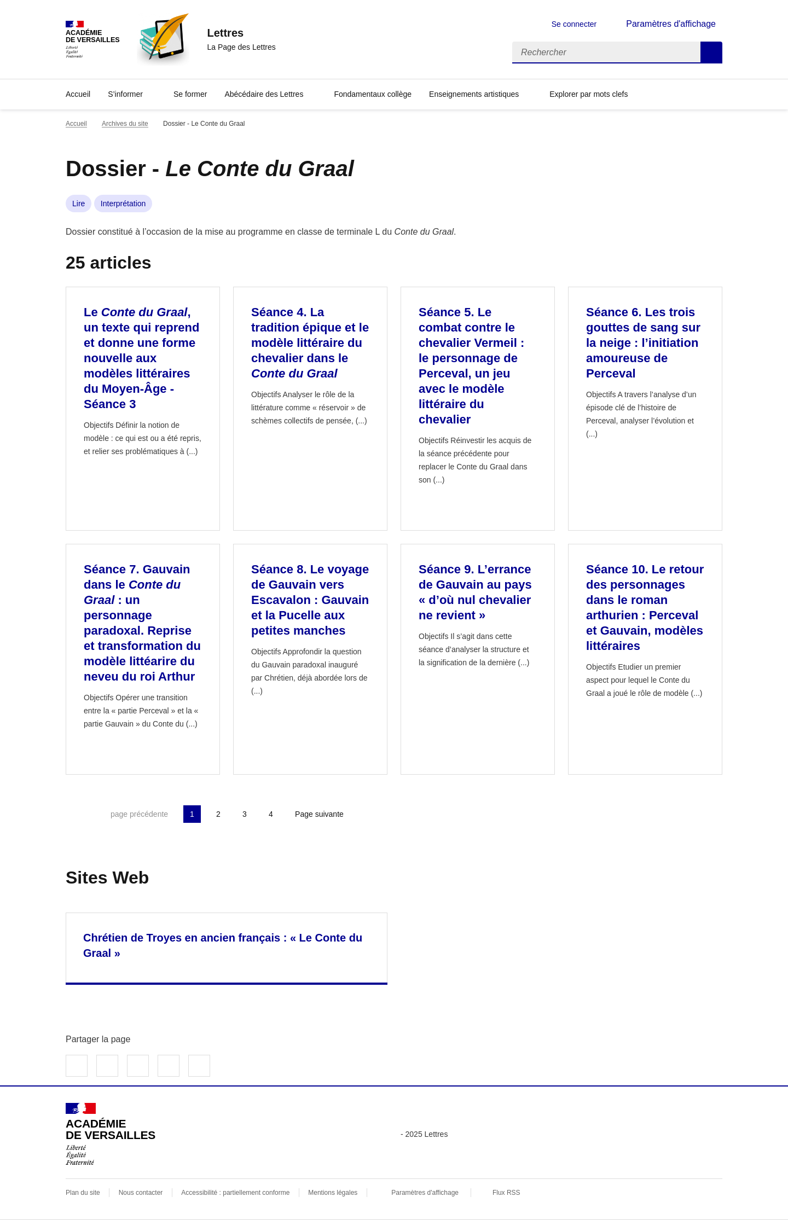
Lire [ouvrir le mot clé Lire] (78, 203)
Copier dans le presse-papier (199, 1066)
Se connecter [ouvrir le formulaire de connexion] (574, 24)
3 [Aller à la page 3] (244, 814)
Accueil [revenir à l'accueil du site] (76, 123)
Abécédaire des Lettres (263, 94)
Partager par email (168, 1066)
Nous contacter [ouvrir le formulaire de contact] (141, 1192)
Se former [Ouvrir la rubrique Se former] (190, 94)
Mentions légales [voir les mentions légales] (332, 1192)
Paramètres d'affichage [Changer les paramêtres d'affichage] (671, 23)
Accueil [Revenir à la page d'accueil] (78, 94)
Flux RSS (506, 1192)
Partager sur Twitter (107, 1066)
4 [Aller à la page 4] (271, 814)
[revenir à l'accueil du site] (241, 32)
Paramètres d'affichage (425, 1192)
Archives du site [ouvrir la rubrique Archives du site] (125, 123)
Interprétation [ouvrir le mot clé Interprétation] (123, 203)
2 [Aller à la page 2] (218, 814)
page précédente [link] (139, 814)
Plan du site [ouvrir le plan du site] (83, 1192)
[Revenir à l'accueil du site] (110, 1134)
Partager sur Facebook (77, 1066)
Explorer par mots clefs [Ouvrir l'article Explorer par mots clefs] (588, 94)
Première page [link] (74, 814)
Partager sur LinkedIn (138, 1066)
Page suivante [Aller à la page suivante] (319, 814)
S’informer (125, 94)
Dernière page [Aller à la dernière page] (380, 814)
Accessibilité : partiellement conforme (235, 1192)
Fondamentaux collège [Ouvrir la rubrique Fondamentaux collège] (373, 94)
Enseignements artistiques (474, 94)
